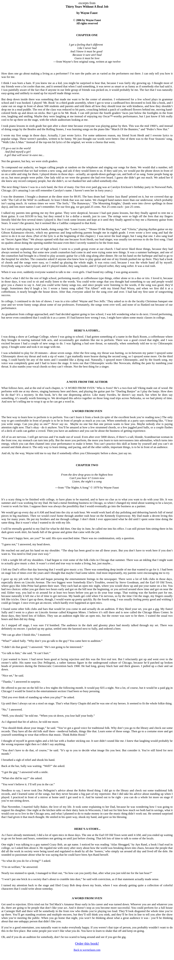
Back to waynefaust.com (87, 949)
